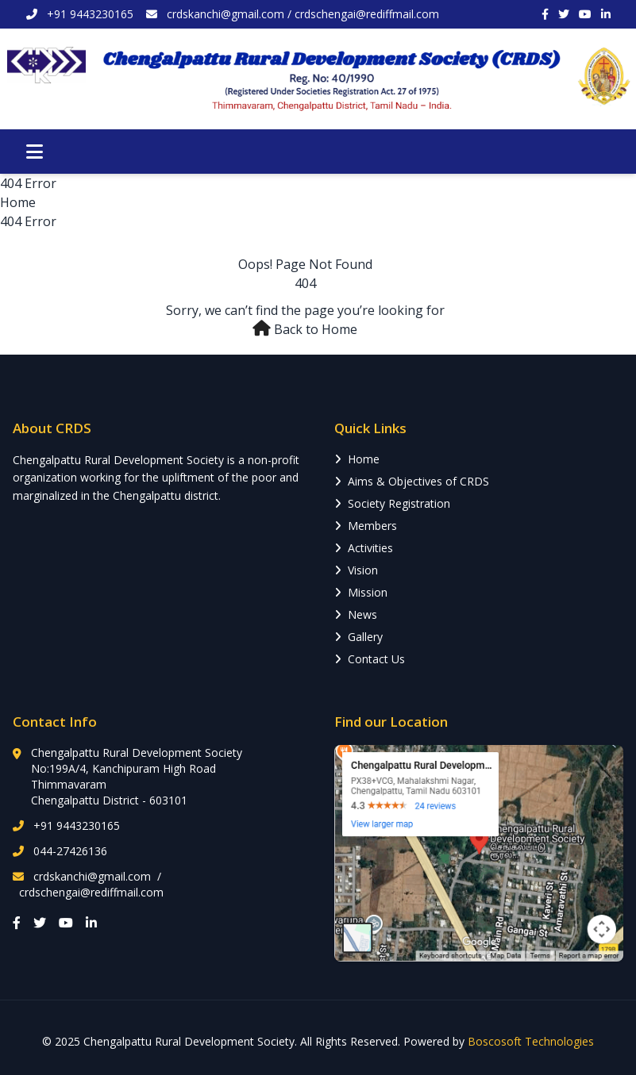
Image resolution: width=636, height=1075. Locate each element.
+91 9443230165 (76, 825)
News (355, 614)
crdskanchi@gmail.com (225, 13)
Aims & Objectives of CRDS (411, 481)
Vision (356, 570)
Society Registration (392, 503)
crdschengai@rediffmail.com (367, 13)
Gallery (358, 636)
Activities (363, 547)
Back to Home (315, 329)
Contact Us (369, 658)
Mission (360, 592)
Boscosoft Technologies (531, 1041)
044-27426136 (70, 850)
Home (18, 202)
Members (365, 525)
